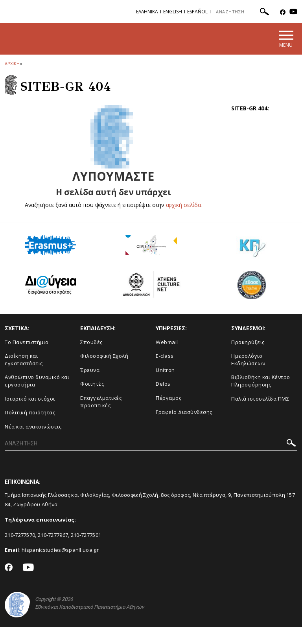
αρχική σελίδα (183, 205)
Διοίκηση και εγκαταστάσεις (24, 360)
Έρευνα (89, 370)
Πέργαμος (168, 398)
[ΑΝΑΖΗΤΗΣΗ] (243, 11)
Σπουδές (91, 342)
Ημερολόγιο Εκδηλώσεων (248, 360)
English (172, 11)
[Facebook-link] (282, 12)
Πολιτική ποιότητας (30, 413)
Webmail (167, 342)
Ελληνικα (147, 11)
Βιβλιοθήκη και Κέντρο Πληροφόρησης (260, 382)
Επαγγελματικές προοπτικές (101, 402)
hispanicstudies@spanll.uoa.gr (60, 551)
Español (197, 11)
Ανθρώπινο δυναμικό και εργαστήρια (37, 382)
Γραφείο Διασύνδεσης (184, 412)
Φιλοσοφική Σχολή (104, 357)
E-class (165, 357)
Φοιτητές (92, 384)
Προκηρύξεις (248, 342)
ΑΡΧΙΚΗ (12, 64)
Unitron (165, 370)
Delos (163, 384)
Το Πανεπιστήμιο (27, 342)
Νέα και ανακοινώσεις (33, 427)
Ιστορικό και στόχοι (30, 399)
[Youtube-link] (293, 12)
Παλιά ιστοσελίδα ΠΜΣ (260, 399)
